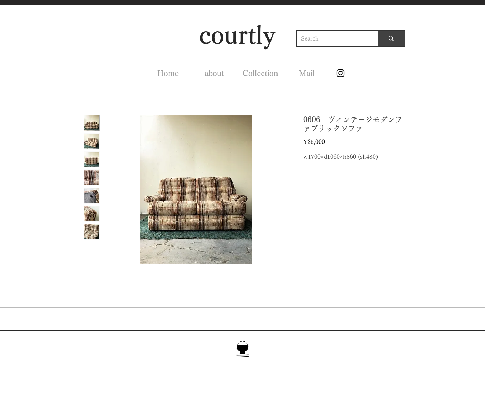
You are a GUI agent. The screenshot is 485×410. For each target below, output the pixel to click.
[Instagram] (340, 73)
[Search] (332, 38)
